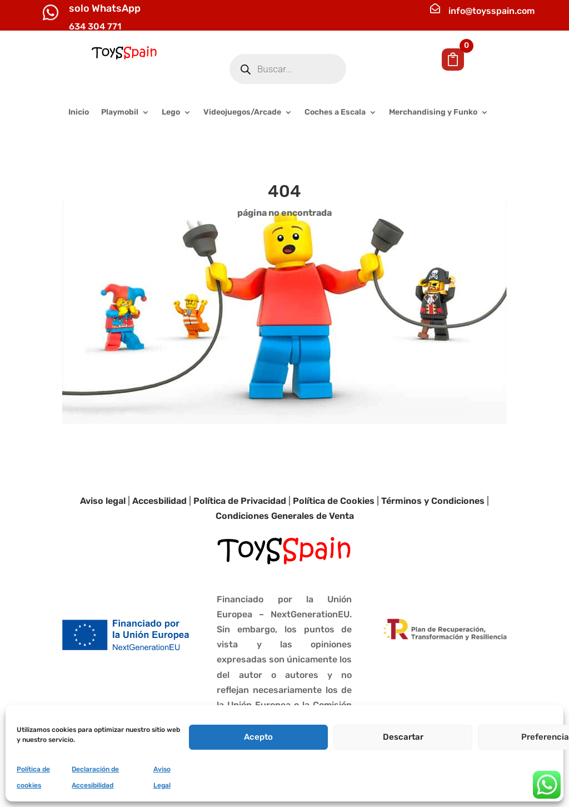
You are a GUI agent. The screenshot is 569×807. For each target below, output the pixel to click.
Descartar (403, 737)
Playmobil (119, 112)
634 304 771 (95, 26)
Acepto (258, 737)
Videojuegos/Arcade (242, 112)
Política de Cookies (334, 501)
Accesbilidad (159, 501)
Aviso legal (103, 501)
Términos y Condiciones (433, 501)
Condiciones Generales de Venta (285, 516)
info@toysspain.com (491, 11)
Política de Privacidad (239, 501)
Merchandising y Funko (433, 112)
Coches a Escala (335, 112)
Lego (171, 112)
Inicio (78, 112)
